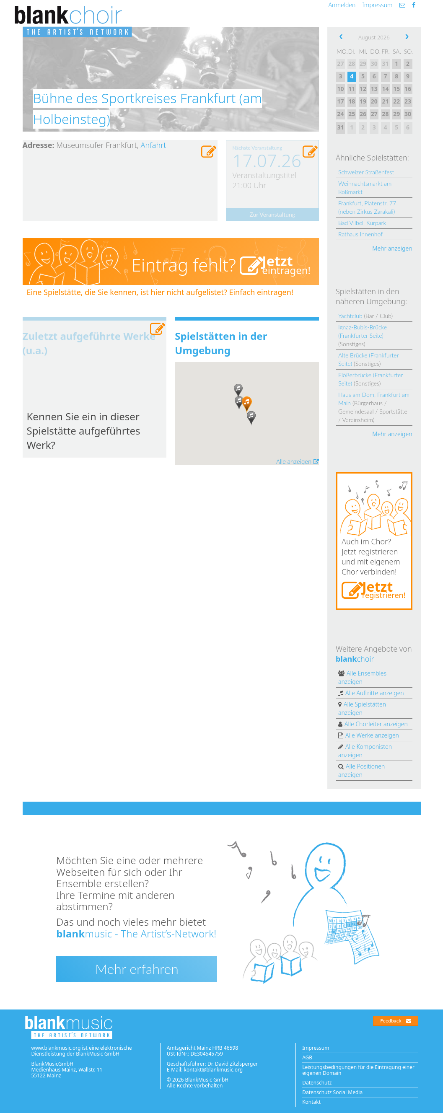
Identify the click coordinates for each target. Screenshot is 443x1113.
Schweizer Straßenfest (366, 172)
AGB (307, 1057)
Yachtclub (350, 315)
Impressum (377, 5)
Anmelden (342, 5)
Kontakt (311, 1101)
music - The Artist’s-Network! (136, 933)
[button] (247, 405)
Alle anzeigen (297, 462)
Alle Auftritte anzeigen (374, 693)
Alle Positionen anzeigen (361, 770)
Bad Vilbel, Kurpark (362, 222)
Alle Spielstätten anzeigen (362, 708)
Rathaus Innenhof (360, 234)
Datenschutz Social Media (332, 1092)
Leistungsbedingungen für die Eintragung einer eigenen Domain (358, 1070)
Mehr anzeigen (392, 248)
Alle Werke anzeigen (372, 735)
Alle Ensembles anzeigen (362, 677)
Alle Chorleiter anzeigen (376, 724)
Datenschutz (317, 1082)
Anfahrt (153, 145)
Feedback (395, 1020)
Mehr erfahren (137, 968)
